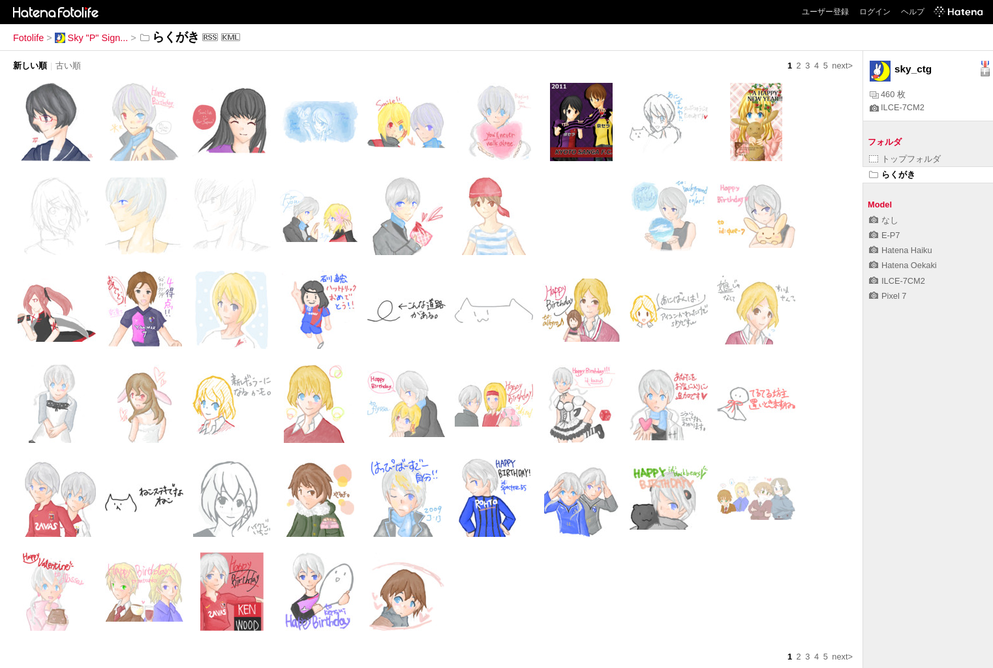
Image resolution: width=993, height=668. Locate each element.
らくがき (892, 174)
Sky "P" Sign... (92, 38)
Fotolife (28, 38)
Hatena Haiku (900, 250)
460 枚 (888, 94)
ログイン (875, 11)
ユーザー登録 (825, 11)
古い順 (68, 65)
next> (842, 65)
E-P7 (884, 235)
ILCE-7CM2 (897, 107)
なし (883, 220)
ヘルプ (912, 11)
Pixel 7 (887, 296)
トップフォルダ (905, 159)
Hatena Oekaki (903, 265)
